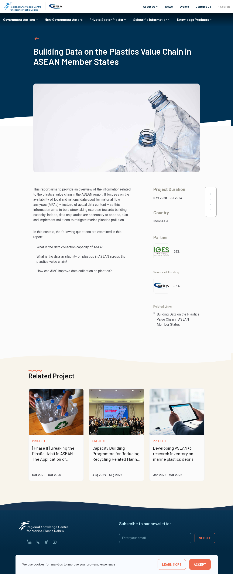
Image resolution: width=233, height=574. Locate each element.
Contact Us (203, 6)
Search (224, 7)
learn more (171, 564)
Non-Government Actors (64, 19)
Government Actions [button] (19, 19)
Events (184, 6)
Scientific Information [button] (150, 19)
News (169, 6)
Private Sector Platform (107, 19)
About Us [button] (149, 6)
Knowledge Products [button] (193, 19)
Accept (200, 564)
